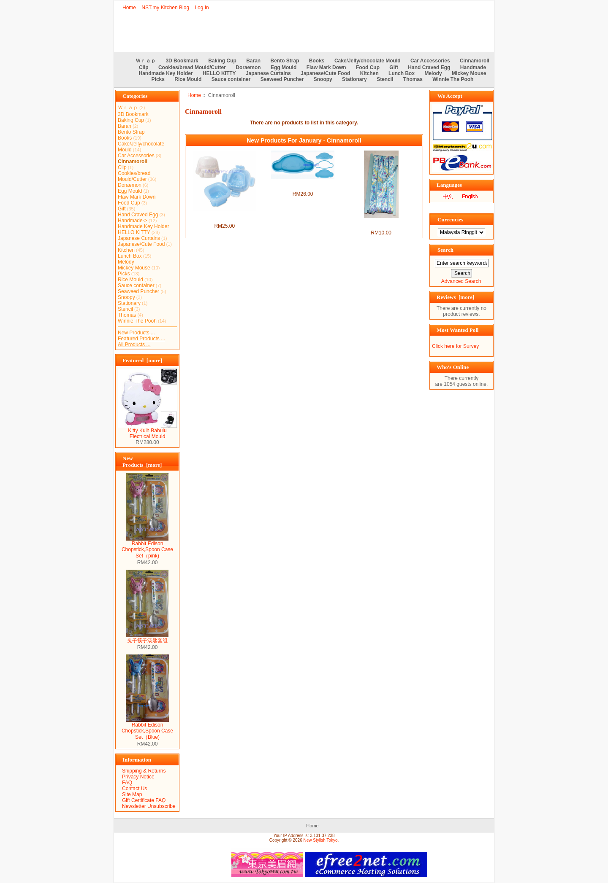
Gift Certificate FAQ (144, 800)
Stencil (385, 79)
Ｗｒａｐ (146, 61)
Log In (202, 8)
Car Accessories (430, 61)
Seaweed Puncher (282, 79)
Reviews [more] (455, 297)
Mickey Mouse (469, 73)
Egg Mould (283, 67)
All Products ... (134, 344)
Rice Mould (187, 79)
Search (445, 250)
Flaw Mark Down (326, 67)
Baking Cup (222, 61)
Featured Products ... (141, 339)
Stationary (354, 79)
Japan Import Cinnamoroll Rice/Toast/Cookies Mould (302, 185)
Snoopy (323, 79)
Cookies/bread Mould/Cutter (192, 67)
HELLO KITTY (219, 73)
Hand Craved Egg (429, 67)
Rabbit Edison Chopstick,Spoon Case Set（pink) (147, 547)
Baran (253, 61)
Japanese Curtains (268, 73)
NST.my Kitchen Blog (165, 8)
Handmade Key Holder (166, 73)
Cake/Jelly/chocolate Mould (367, 61)
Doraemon (248, 67)
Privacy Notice (138, 777)
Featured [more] (142, 360)
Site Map (132, 794)
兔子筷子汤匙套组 (147, 638)
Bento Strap (285, 61)
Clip (144, 67)
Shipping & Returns (144, 771)
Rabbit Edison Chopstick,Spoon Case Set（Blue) (147, 728)
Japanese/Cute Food (325, 73)
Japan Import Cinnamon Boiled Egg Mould (224, 217)
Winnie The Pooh (452, 79)
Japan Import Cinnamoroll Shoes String (381, 224)
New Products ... (136, 333)
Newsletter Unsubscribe (149, 806)
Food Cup (368, 67)
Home (129, 8)
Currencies (450, 219)
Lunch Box (401, 73)
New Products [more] (142, 461)
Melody (433, 73)
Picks (158, 79)
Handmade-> (132, 220)
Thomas (413, 79)
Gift (393, 67)
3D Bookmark (182, 61)
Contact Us (134, 788)
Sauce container (231, 79)
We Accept (449, 96)
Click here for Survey (455, 346)
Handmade (473, 67)
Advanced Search (461, 281)
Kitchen (369, 73)
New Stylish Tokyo (321, 840)
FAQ (127, 783)
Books (317, 61)
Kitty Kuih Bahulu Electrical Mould (147, 431)
